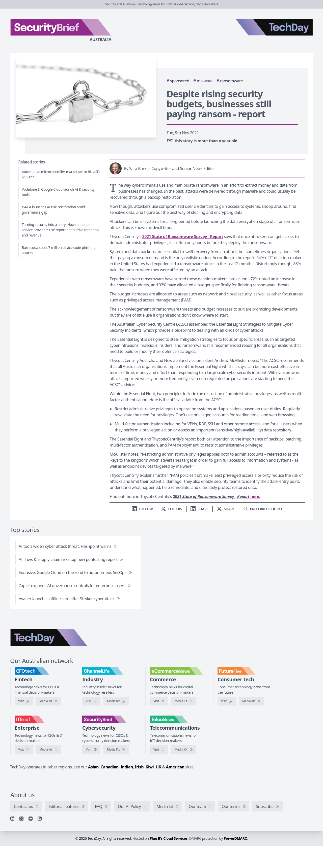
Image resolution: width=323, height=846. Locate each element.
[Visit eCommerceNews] (159, 701)
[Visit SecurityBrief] (91, 749)
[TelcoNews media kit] (183, 749)
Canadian (110, 767)
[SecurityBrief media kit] (116, 749)
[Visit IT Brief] (24, 749)
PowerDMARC (235, 838)
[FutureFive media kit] (251, 701)
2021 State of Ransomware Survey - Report (182, 236)
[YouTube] (31, 819)
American (175, 767)
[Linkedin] (12, 819)
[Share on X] (226, 509)
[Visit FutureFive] (227, 701)
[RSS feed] (40, 819)
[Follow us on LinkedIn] (142, 509)
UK (158, 767)
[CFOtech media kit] (48, 701)
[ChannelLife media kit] (116, 701)
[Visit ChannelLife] (91, 701)
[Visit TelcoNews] (159, 749)
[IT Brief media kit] (48, 749)
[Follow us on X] (171, 509)
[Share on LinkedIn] (199, 509)
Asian (93, 767)
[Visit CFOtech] (24, 701)
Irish (139, 767)
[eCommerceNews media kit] (183, 701)
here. (216, 496)
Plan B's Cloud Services (168, 838)
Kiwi (150, 767)
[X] (21, 819)
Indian (127, 767)
